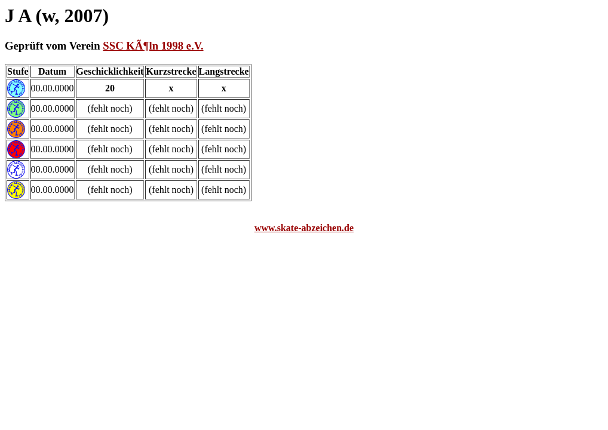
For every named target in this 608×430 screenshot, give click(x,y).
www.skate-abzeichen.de (304, 228)
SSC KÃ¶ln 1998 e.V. (153, 45)
